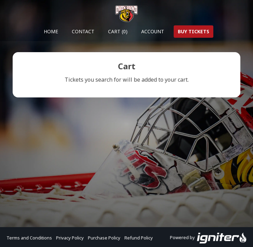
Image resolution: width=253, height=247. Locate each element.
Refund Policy (138, 238)
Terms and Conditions (29, 238)
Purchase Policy (104, 238)
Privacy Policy (70, 238)
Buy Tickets (193, 31)
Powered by (208, 238)
